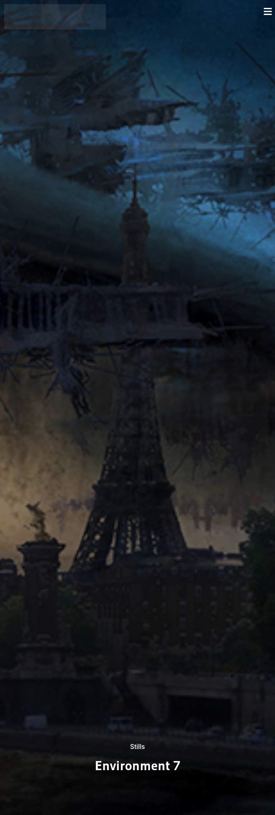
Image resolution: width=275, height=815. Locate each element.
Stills (137, 746)
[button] (192, 11)
